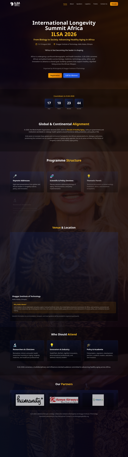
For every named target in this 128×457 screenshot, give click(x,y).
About (72, 4)
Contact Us (104, 4)
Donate (114, 4)
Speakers (79, 4)
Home (65, 4)
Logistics (87, 4)
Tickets (95, 4)
